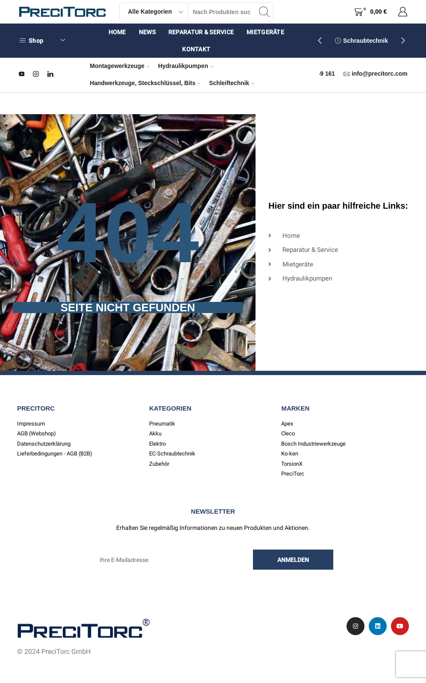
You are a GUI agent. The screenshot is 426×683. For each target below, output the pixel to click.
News (147, 32)
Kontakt (196, 49)
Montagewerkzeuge (120, 65)
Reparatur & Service (201, 32)
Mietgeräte (265, 32)
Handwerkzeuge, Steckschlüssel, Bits (145, 83)
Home (117, 32)
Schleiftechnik (231, 83)
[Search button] (264, 12)
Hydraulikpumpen (185, 65)
